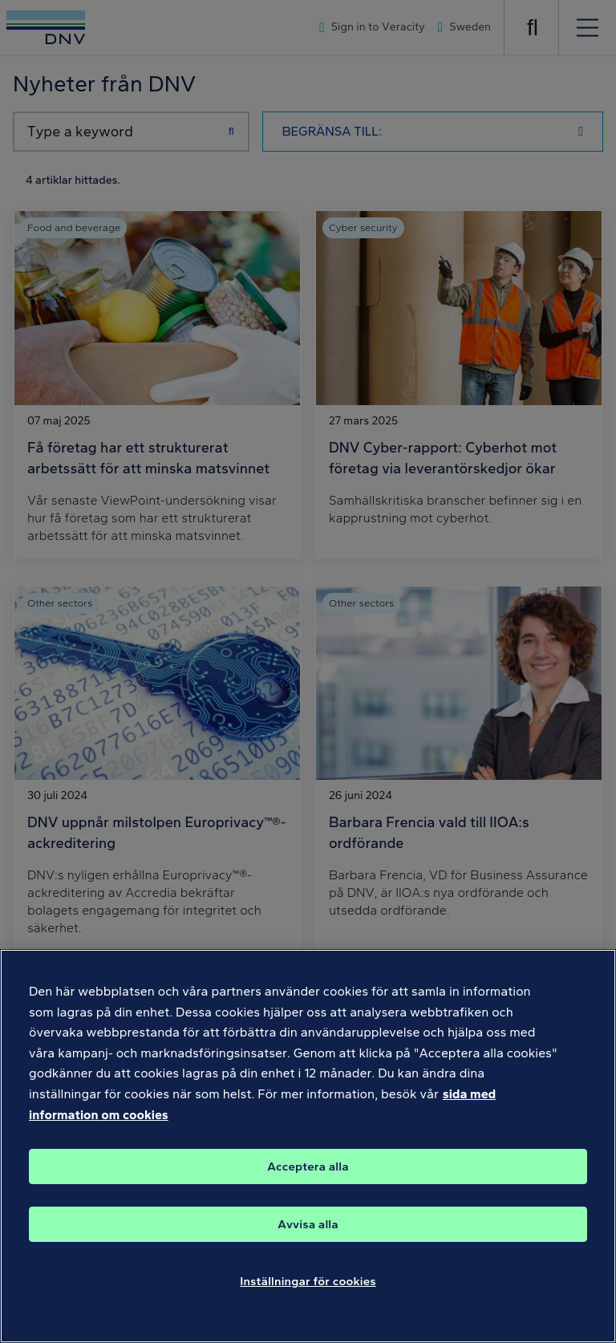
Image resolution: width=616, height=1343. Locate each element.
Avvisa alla (308, 1247)
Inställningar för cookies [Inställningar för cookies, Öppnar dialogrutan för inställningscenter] (308, 1303)
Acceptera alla (307, 1189)
